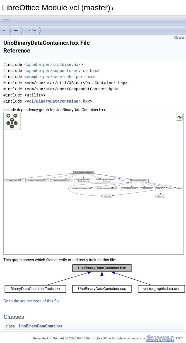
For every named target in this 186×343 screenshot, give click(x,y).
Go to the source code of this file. (32, 301)
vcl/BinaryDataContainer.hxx (58, 101)
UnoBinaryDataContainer (40, 326)
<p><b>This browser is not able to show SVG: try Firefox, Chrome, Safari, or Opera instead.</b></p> (93, 183)
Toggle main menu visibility (7, 18)
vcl (5, 30)
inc (16, 30)
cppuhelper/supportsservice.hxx (62, 70)
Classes (179, 37)
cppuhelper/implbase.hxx (54, 64)
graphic (31, 30)
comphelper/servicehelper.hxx (59, 76)
